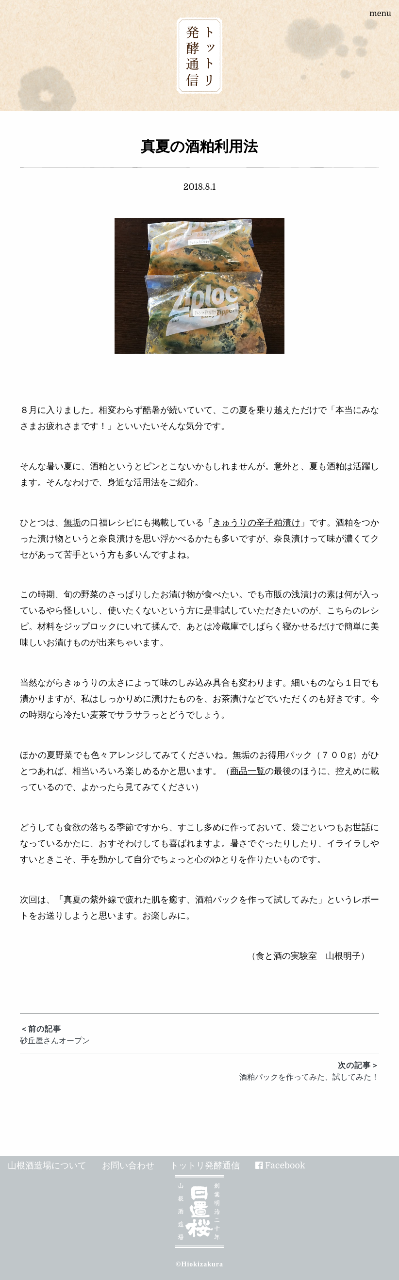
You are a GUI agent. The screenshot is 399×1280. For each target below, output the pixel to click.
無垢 (72, 522)
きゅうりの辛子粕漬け (256, 522)
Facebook (285, 1165)
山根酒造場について (47, 1165)
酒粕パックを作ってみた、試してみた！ (199, 1071)
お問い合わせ (128, 1165)
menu (380, 13)
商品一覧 (247, 771)
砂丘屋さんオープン (199, 1034)
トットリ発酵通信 (205, 1165)
